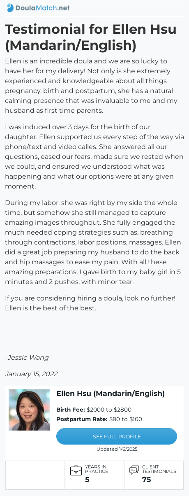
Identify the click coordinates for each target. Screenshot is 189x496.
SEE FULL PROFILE (117, 436)
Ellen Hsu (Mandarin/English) (110, 393)
